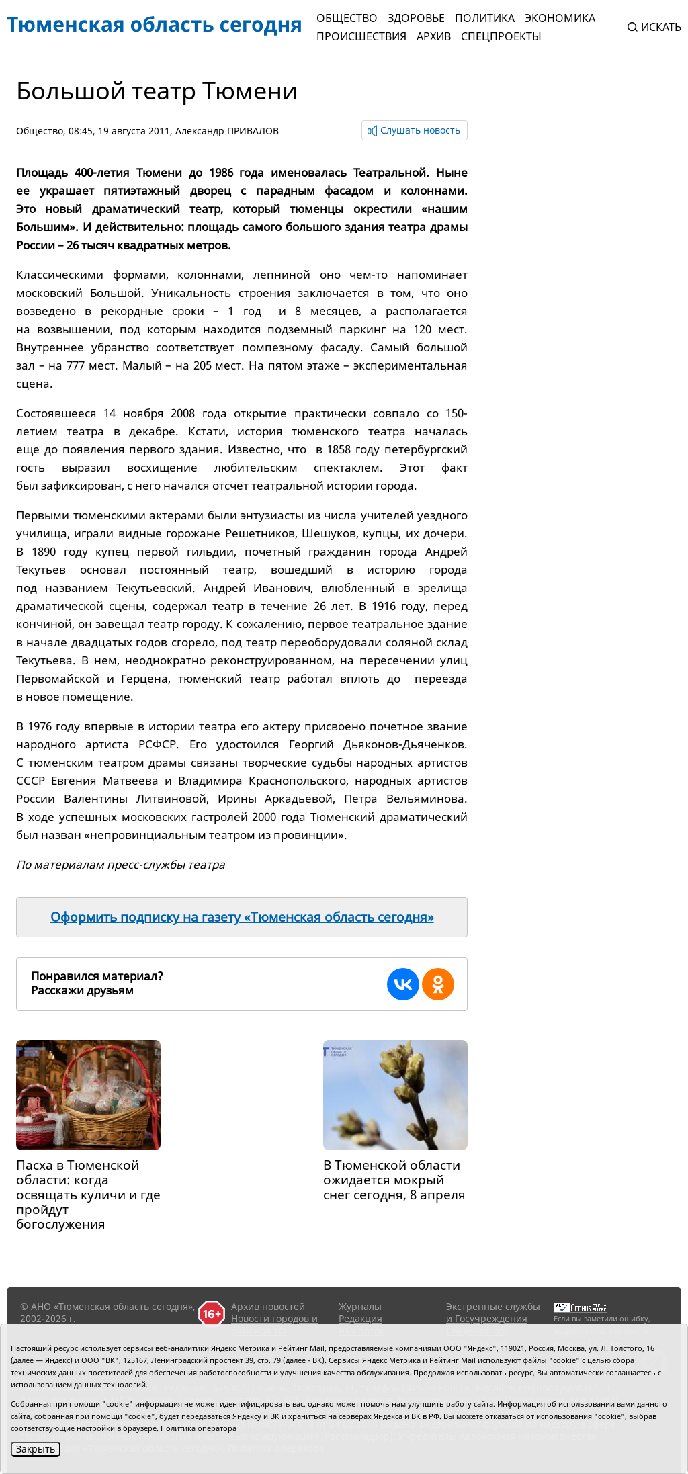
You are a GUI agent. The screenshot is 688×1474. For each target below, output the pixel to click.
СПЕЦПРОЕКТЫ (501, 36)
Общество (347, 18)
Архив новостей (268, 1306)
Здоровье (416, 18)
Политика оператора (198, 1428)
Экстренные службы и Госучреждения (493, 1312)
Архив (434, 36)
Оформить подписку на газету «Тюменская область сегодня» (242, 917)
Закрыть (35, 1448)
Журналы (360, 1306)
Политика (485, 18)
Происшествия (361, 36)
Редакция (360, 1318)
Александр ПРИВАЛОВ (227, 130)
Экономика (560, 18)
